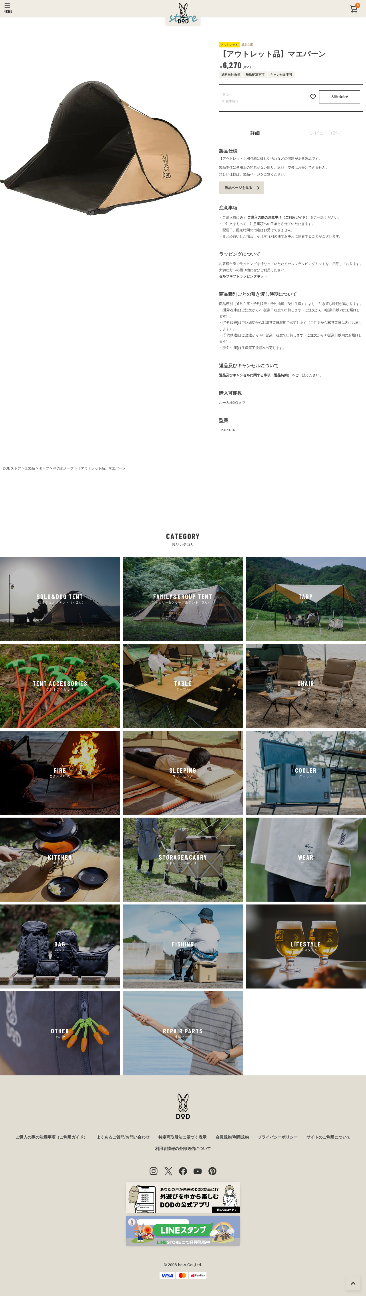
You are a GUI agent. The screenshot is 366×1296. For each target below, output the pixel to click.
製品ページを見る (238, 188)
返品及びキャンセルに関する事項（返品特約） (255, 375)
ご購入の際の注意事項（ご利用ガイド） (278, 217)
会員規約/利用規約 (232, 1137)
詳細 (255, 133)
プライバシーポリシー (278, 1137)
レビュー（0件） (327, 133)
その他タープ (63, 468)
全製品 (30, 468)
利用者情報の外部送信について (183, 1148)
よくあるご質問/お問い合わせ (123, 1137)
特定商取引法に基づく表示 (182, 1137)
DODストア (12, 468)
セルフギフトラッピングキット (243, 276)
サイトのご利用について (329, 1137)
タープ (44, 468)
